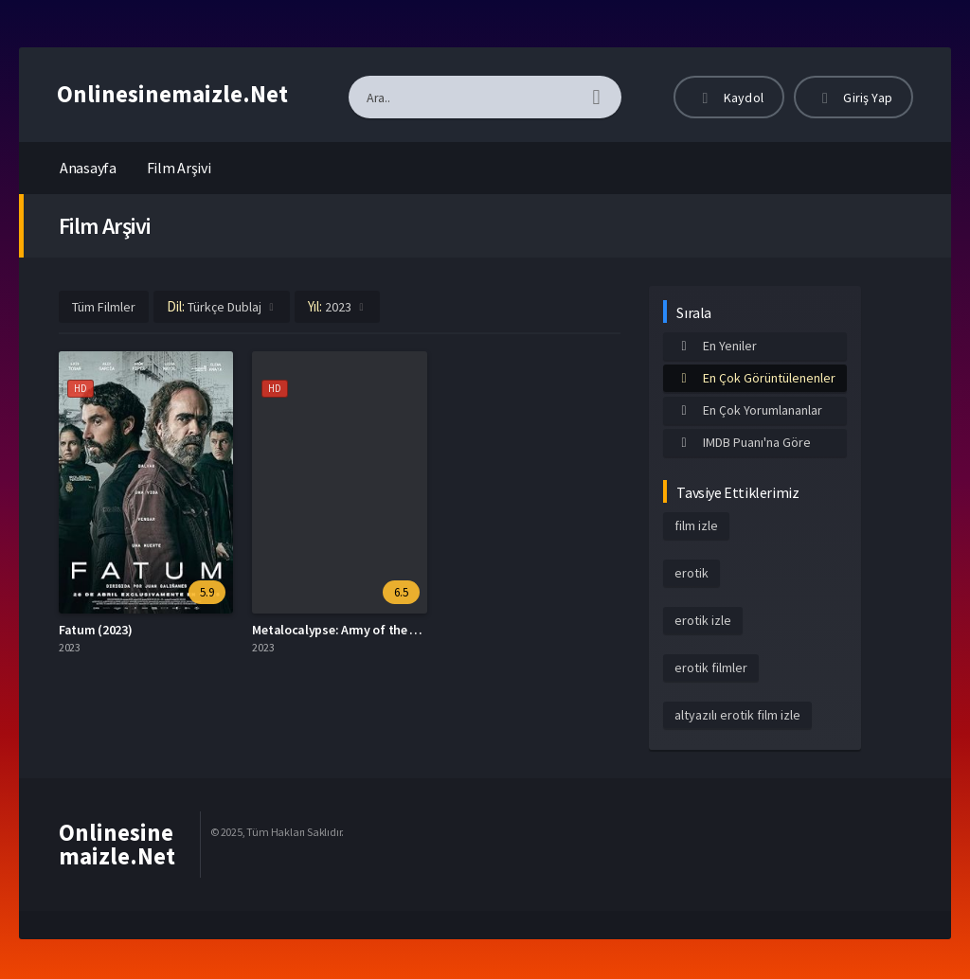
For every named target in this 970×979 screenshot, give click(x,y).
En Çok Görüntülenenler (754, 377)
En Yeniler (715, 345)
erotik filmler (710, 667)
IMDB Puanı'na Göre (742, 442)
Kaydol (728, 97)
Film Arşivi (179, 167)
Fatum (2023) (95, 629)
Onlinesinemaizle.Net (172, 94)
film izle (696, 525)
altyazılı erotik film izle (737, 714)
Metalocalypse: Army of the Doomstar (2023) (377, 629)
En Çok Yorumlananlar (748, 409)
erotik (691, 572)
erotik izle (702, 620)
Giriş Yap (853, 97)
